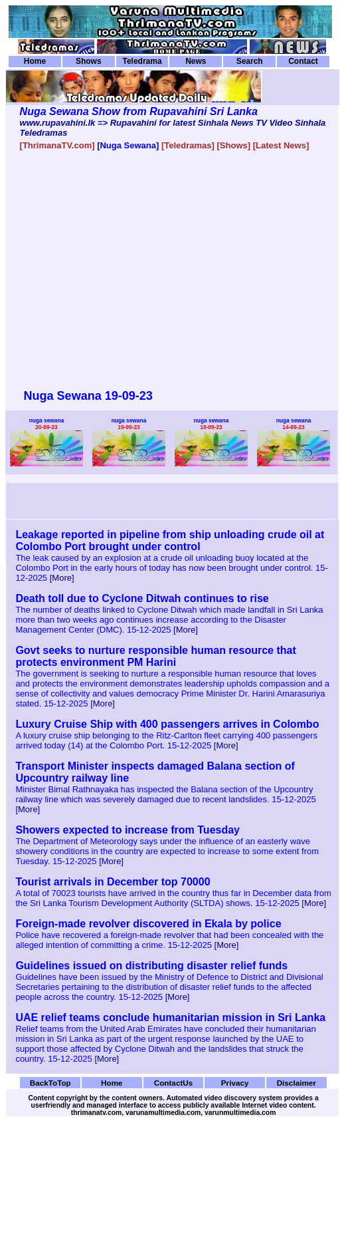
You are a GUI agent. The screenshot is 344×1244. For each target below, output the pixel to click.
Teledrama (141, 61)
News (195, 61)
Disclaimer (296, 1082)
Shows (89, 61)
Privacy (235, 1082)
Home (35, 61)
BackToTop (50, 1082)
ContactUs (173, 1082)
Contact (303, 61)
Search (249, 61)
